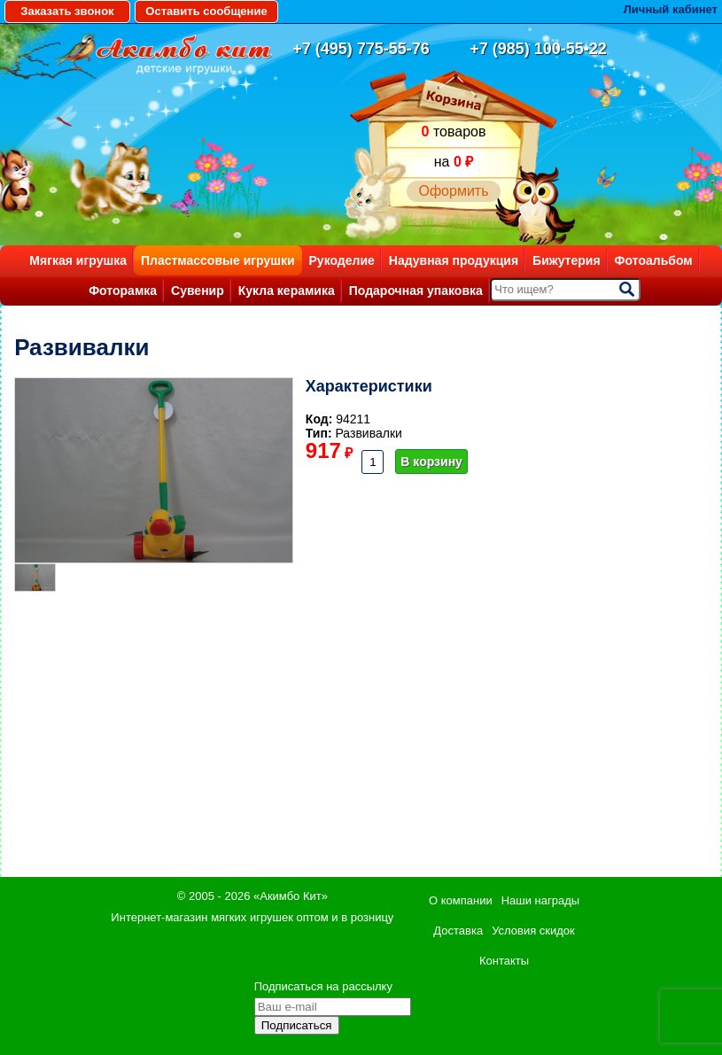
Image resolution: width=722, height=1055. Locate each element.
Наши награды (540, 900)
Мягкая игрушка (78, 260)
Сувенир (197, 290)
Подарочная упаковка (416, 290)
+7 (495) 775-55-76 (361, 49)
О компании (461, 900)
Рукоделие (342, 260)
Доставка (458, 930)
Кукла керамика (286, 290)
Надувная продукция (453, 260)
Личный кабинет (671, 9)
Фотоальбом (654, 260)
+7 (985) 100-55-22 (538, 49)
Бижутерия (566, 260)
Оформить (453, 190)
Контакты (504, 960)
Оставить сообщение (206, 11)
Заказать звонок (66, 11)
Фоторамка (123, 290)
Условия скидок (533, 930)
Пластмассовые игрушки (218, 260)
